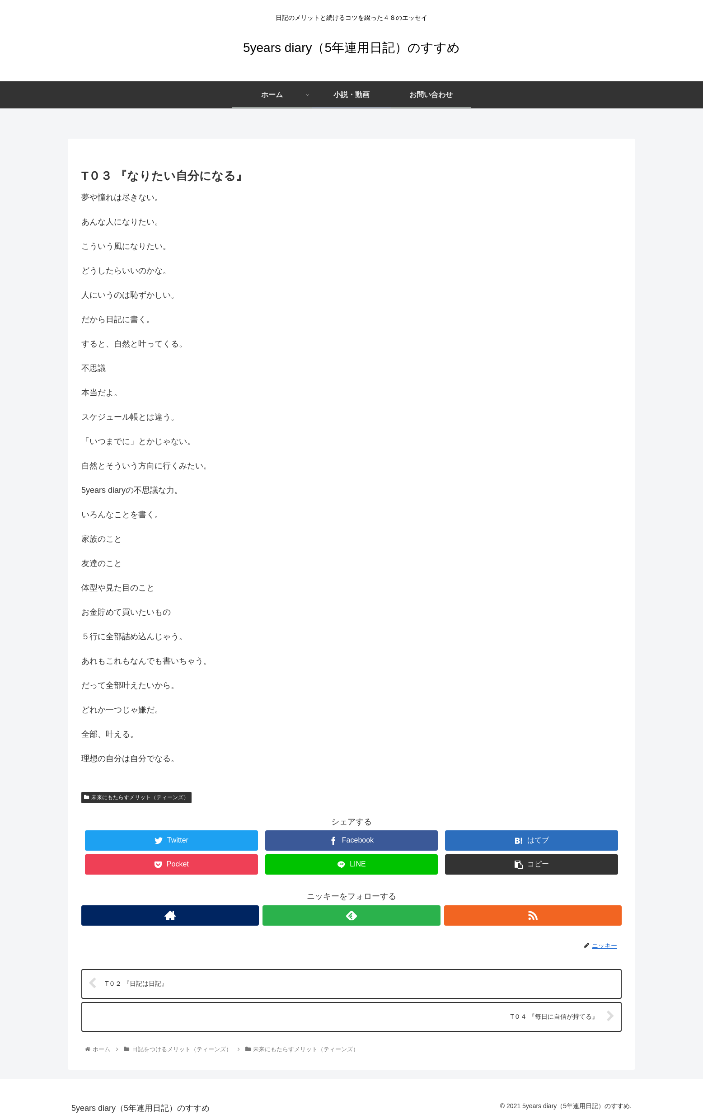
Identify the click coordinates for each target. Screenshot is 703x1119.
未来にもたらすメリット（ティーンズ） (136, 797)
